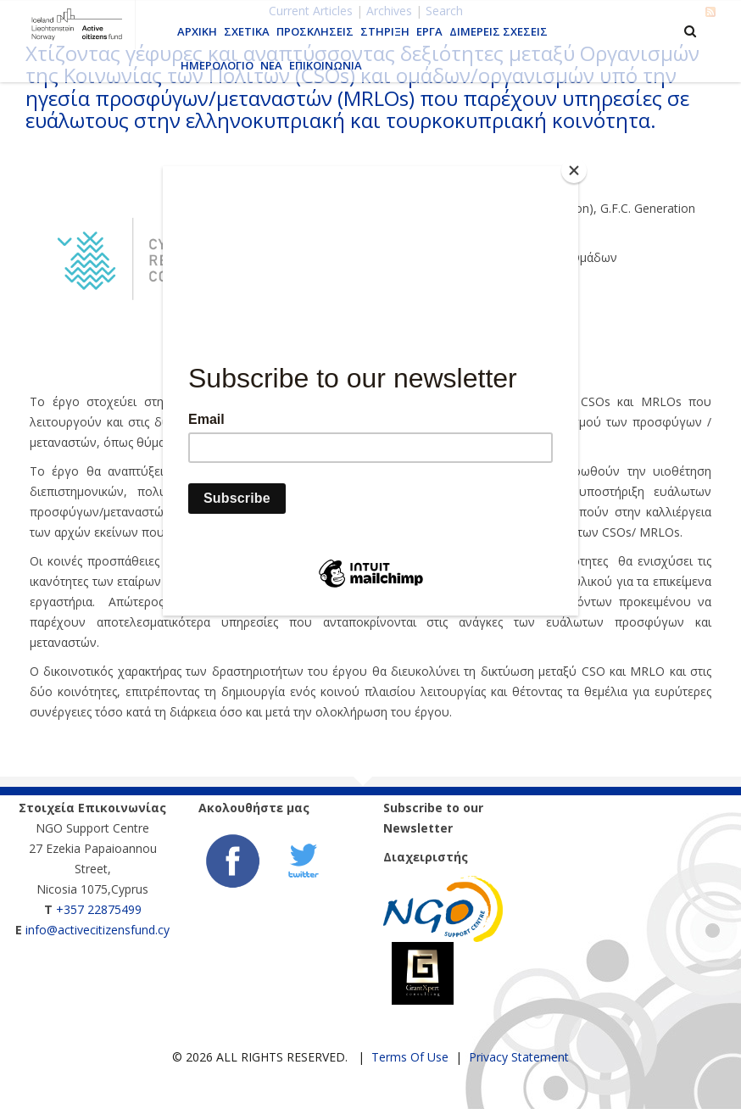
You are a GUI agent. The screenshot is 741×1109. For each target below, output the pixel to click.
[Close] (574, 170)
